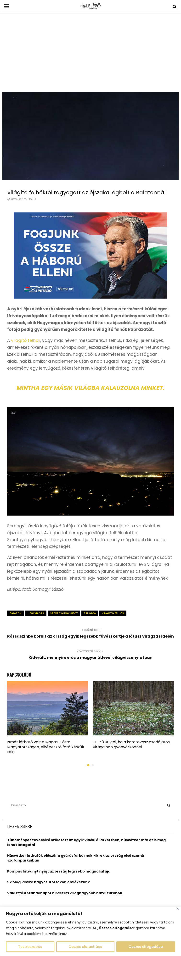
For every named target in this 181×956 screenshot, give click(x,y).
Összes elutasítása (85, 946)
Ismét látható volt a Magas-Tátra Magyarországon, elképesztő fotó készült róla (46, 747)
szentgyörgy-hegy (64, 613)
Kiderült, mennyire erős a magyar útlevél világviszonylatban (90, 657)
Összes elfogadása (146, 946)
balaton (16, 613)
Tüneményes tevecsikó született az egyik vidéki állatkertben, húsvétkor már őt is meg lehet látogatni (86, 842)
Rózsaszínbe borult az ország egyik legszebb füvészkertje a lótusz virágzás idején (90, 636)
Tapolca (90, 613)
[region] (90, 931)
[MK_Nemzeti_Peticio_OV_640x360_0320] (90, 297)
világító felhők (25, 340)
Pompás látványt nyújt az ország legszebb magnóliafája (58, 871)
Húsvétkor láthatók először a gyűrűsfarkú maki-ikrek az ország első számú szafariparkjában (75, 858)
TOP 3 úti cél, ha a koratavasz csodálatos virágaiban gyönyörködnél (131, 744)
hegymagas (36, 613)
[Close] (178, 909)
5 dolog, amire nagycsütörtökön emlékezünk (48, 882)
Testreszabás (30, 946)
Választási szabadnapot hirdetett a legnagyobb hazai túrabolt (65, 893)
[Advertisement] (90, 55)
